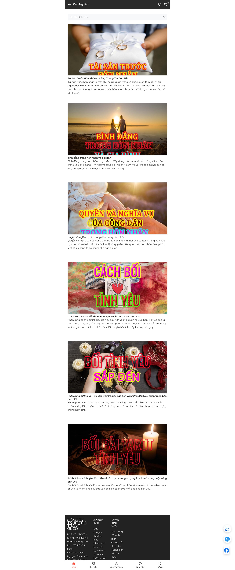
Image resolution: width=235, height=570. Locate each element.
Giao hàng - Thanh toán (117, 535)
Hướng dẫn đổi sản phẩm (117, 553)
